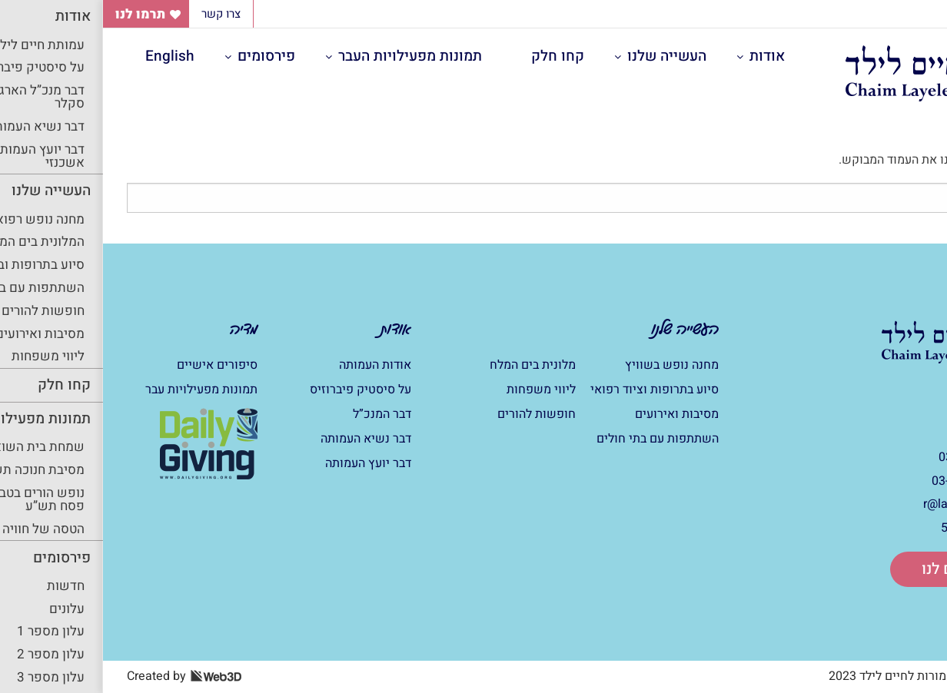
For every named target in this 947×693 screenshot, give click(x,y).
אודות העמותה (272, 365)
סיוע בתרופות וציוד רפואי (551, 389)
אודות (664, 56)
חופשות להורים (433, 414)
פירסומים (163, 56)
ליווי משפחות (438, 389)
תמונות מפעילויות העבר (307, 56)
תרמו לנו (37, 14)
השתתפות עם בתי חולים (554, 438)
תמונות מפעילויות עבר (98, 389)
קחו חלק (454, 56)
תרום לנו (845, 569)
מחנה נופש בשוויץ (569, 365)
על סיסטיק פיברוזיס (257, 389)
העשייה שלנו (563, 56)
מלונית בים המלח (430, 365)
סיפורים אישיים (114, 365)
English (66, 56)
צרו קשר (118, 13)
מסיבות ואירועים (574, 414)
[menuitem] (667, 56)
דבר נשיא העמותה (263, 438)
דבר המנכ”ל (279, 414)
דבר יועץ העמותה (265, 463)
